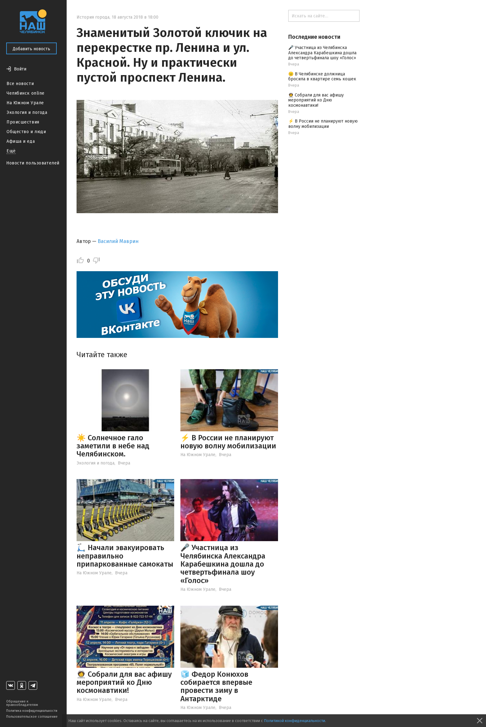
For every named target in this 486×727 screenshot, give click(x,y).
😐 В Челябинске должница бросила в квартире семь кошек (322, 76)
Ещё (11, 151)
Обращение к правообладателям (22, 703)
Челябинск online (26, 93)
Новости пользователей (33, 163)
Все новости (20, 83)
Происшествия (23, 122)
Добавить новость (31, 49)
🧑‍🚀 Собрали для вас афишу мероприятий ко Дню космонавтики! (124, 682)
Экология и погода (27, 112)
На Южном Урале (25, 102)
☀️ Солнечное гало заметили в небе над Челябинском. (113, 446)
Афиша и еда (21, 141)
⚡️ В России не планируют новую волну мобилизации (228, 441)
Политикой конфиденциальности (294, 720)
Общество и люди (26, 131)
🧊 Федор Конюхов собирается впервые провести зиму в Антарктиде (216, 686)
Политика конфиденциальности (31, 710)
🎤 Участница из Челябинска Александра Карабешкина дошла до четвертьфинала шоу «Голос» (222, 564)
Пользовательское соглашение (32, 716)
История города (93, 17)
